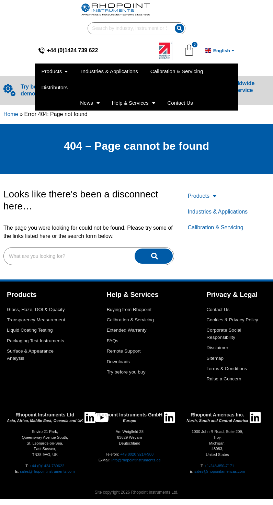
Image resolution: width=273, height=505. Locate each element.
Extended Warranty (127, 330)
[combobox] (190, 9)
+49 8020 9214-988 (136, 454)
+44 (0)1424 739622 (47, 466)
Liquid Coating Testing (30, 330)
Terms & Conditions (226, 368)
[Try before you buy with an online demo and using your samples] (9, 90)
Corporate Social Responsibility (223, 334)
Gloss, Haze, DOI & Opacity (36, 309)
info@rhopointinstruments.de (136, 460)
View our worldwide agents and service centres (228, 90)
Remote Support (124, 351)
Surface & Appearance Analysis (30, 354)
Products (202, 196)
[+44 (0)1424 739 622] (11, 31)
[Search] (255, 9)
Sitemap (215, 358)
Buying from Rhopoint (129, 309)
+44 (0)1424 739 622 (42, 31)
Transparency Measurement (36, 319)
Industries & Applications (218, 212)
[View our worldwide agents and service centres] (192, 90)
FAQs (112, 340)
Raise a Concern (223, 378)
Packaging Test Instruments (35, 340)
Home (10, 114)
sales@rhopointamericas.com (219, 471)
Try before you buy (126, 372)
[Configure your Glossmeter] (130, 90)
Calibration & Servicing (215, 227)
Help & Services (133, 68)
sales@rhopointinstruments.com (47, 471)
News (90, 68)
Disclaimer (217, 347)
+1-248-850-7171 (219, 466)
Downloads (118, 361)
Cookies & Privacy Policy (232, 319)
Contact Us (180, 68)
